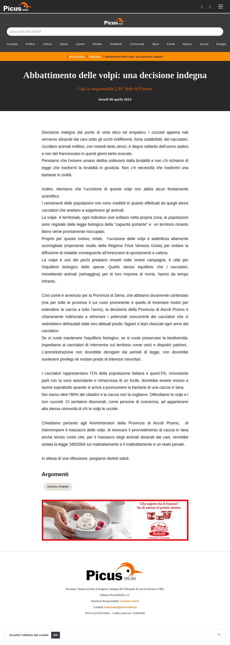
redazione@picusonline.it (120, 607)
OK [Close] (55, 635)
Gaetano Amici (129, 601)
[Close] (219, 634)
